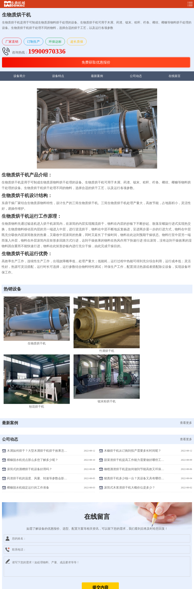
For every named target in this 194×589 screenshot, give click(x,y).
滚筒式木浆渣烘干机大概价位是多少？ (129, 413)
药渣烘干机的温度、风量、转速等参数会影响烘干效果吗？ (37, 404)
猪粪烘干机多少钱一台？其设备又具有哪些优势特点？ (134, 404)
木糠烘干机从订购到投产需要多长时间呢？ (132, 376)
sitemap (122, 584)
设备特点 (58, 76)
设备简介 (19, 76)
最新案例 (97, 76)
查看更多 (186, 348)
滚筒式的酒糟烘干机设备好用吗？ (29, 395)
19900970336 (47, 51)
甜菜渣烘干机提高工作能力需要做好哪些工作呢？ (134, 386)
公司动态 (136, 76)
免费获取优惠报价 (96, 62)
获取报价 (130, 570)
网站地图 (133, 584)
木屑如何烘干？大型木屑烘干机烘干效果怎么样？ (37, 376)
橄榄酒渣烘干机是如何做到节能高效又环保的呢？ (134, 395)
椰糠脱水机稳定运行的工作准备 (28, 413)
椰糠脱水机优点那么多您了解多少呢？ (32, 386)
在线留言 (175, 76)
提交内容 (100, 513)
